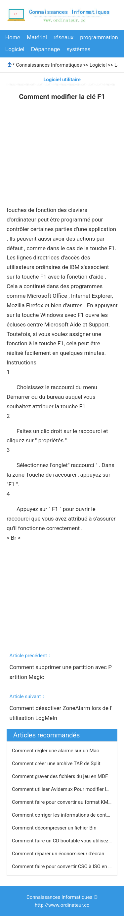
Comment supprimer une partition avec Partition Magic (60, 672)
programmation (99, 37)
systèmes (79, 49)
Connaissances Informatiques (49, 65)
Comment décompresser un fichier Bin (55, 828)
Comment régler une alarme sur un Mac (56, 751)
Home (12, 37)
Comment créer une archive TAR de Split (57, 763)
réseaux (63, 37)
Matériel (37, 37)
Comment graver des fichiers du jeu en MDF (60, 776)
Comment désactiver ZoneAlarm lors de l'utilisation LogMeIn (60, 713)
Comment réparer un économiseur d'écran (58, 854)
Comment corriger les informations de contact (63, 815)
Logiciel (14, 49)
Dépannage (45, 49)
